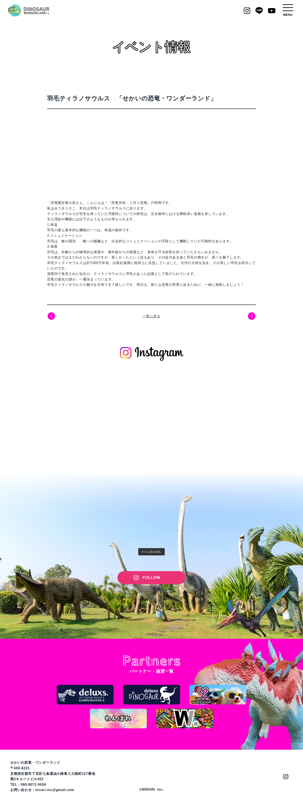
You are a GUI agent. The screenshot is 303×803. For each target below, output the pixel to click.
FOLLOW (151, 577)
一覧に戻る (151, 316)
